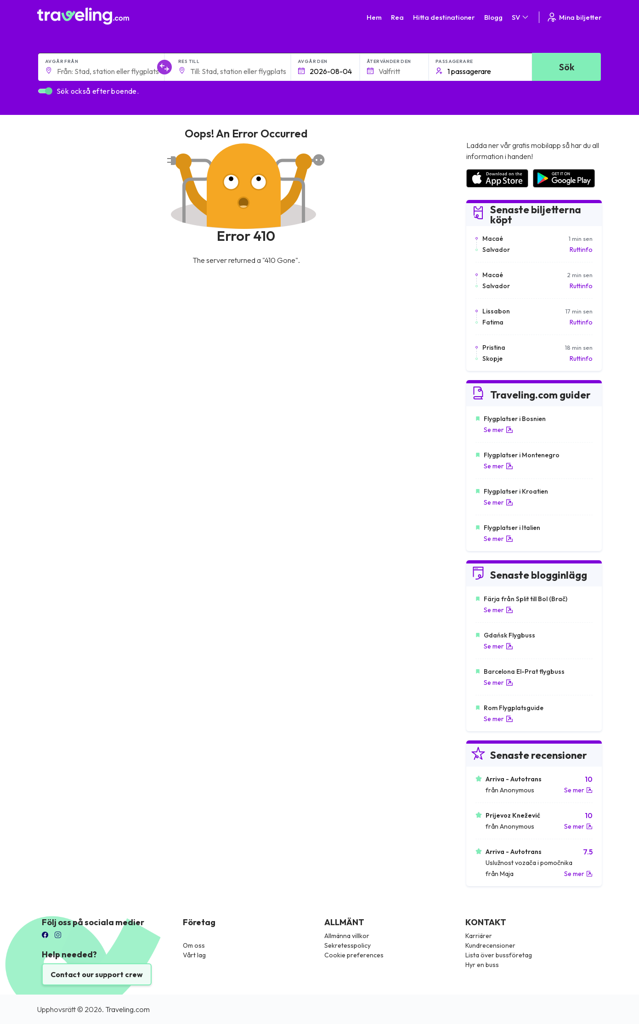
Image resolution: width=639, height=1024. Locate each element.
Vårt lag (194, 955)
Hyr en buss (482, 965)
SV (521, 17)
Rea (397, 17)
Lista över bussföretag (498, 955)
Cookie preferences (354, 955)
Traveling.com (127, 1009)
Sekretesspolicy (347, 945)
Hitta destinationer (444, 17)
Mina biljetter (574, 17)
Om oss (194, 945)
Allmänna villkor (346, 936)
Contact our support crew (97, 974)
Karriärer (478, 936)
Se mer (498, 430)
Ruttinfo (581, 249)
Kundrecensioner (490, 945)
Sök (566, 67)
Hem (374, 17)
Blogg (493, 17)
